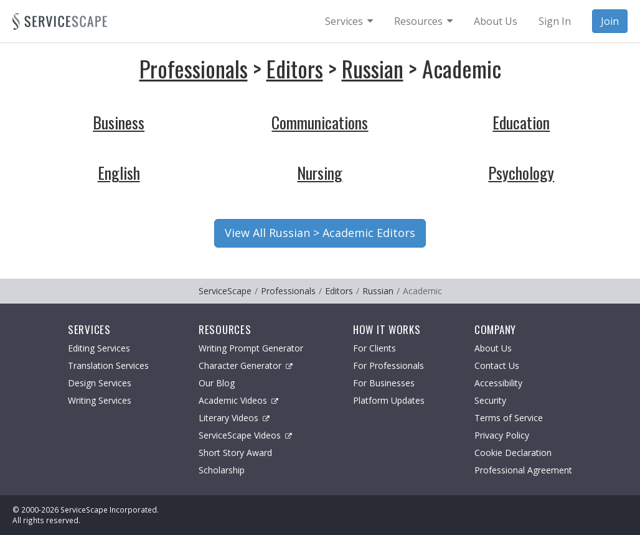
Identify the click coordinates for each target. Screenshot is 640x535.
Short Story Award (235, 452)
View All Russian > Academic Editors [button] (320, 232)
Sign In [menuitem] (555, 21)
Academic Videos (238, 400)
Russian (372, 68)
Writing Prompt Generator (251, 348)
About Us (493, 348)
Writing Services (99, 400)
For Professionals (388, 365)
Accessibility (498, 383)
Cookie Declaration (513, 452)
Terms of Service (508, 418)
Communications (319, 122)
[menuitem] (349, 21)
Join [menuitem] (610, 21)
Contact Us (496, 365)
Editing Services (99, 348)
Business (118, 122)
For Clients (374, 348)
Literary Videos (234, 418)
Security (490, 400)
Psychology (521, 172)
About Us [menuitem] (495, 21)
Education (521, 122)
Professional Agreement (523, 470)
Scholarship (222, 470)
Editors (294, 68)
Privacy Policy (501, 435)
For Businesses (384, 383)
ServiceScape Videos (245, 435)
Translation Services (108, 365)
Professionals (193, 68)
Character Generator (246, 365)
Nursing (319, 172)
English (119, 172)
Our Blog (217, 383)
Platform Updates (389, 400)
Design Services (99, 383)
